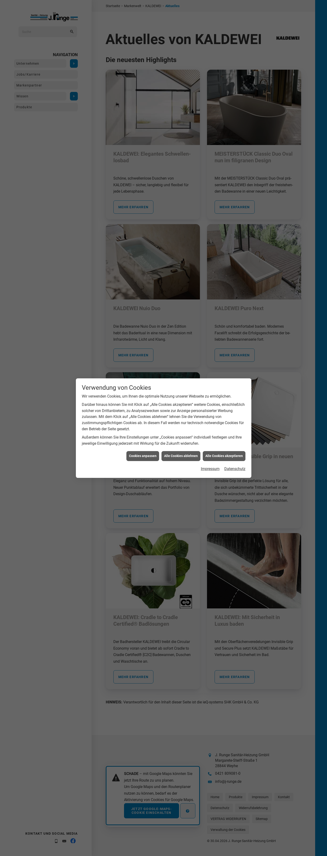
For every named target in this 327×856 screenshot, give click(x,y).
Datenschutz (234, 443)
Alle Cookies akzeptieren (224, 430)
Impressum (210, 443)
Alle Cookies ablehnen (181, 430)
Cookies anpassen (143, 430)
